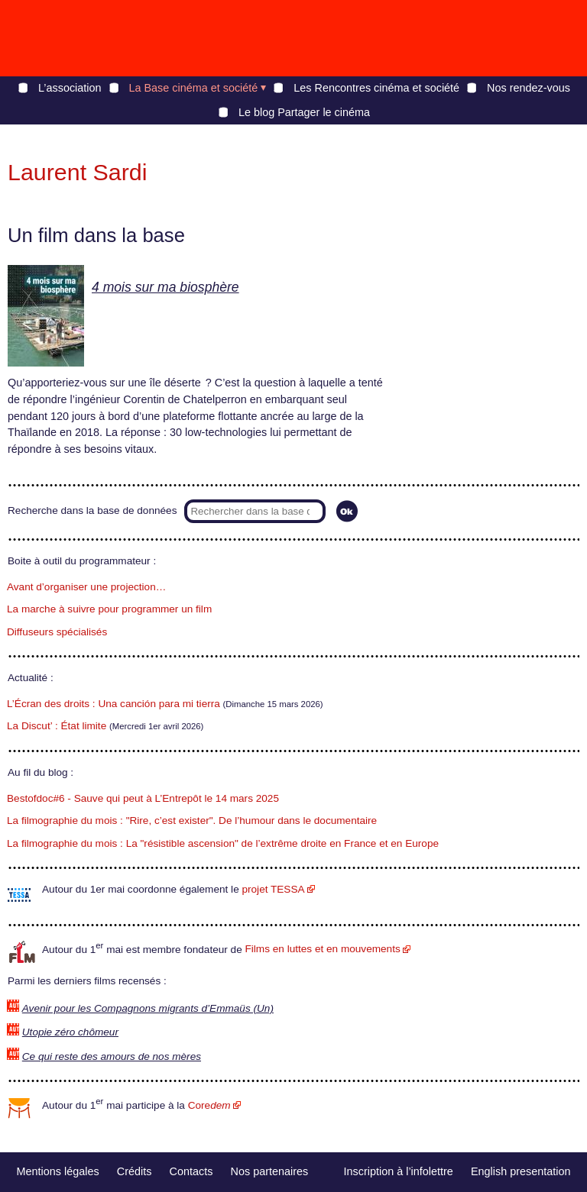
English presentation (520, 1171)
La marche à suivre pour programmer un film (109, 609)
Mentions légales (58, 1171)
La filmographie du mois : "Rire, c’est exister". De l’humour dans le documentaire (192, 820)
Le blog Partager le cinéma (304, 112)
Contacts (191, 1171)
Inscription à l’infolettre (398, 1171)
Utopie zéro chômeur (70, 1032)
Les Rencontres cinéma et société (376, 88)
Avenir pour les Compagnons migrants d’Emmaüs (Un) (148, 1008)
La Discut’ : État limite (56, 726)
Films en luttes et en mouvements (323, 949)
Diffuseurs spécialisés (57, 632)
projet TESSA (273, 889)
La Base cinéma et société (193, 88)
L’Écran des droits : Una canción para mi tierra (113, 703)
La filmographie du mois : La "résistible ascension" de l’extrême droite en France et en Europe (223, 843)
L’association (69, 88)
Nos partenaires (270, 1171)
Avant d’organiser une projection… (86, 587)
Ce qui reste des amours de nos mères (111, 1056)
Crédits (134, 1171)
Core (209, 1105)
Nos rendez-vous (528, 88)
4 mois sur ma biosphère (165, 287)
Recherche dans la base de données (92, 510)
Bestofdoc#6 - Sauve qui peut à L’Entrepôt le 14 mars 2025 (143, 798)
